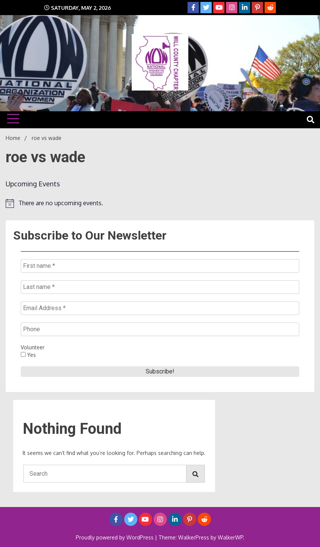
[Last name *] (160, 287)
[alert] (160, 203)
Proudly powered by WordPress (115, 537)
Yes (28, 355)
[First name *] (160, 266)
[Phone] (160, 329)
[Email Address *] (160, 308)
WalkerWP (230, 537)
